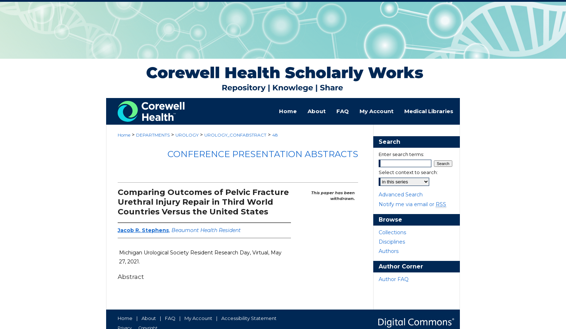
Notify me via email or (412, 204)
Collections (392, 232)
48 (275, 135)
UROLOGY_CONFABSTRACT (235, 135)
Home (124, 135)
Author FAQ (394, 279)
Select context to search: (408, 172)
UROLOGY (187, 135)
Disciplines (392, 242)
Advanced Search (401, 194)
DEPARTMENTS (153, 135)
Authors (389, 251)
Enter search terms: (401, 154)
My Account (198, 318)
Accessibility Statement (249, 318)
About (149, 318)
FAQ (170, 318)
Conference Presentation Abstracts (262, 154)
